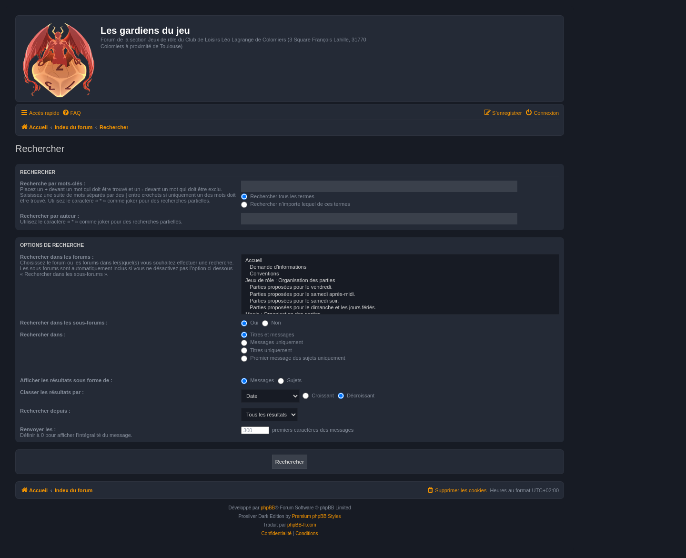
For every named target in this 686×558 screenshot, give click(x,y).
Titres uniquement (266, 350)
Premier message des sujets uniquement (293, 358)
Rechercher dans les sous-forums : (64, 322)
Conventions (400, 274)
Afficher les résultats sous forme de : (66, 380)
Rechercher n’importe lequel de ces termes (295, 204)
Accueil (400, 260)
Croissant (318, 395)
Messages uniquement (272, 342)
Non (271, 322)
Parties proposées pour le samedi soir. (400, 301)
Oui (249, 322)
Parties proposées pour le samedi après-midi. (400, 294)
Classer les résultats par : (52, 392)
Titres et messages (267, 334)
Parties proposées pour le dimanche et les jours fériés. (400, 307)
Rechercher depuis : (45, 411)
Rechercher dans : (43, 334)
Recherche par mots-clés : (53, 183)
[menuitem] (71, 113)
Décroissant (356, 395)
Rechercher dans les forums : (57, 257)
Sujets (290, 380)
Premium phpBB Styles (316, 516)
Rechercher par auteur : (49, 216)
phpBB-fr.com (301, 525)
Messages (257, 380)
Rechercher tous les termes (277, 196)
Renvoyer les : (38, 429)
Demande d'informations (400, 267)
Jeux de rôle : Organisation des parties (400, 280)
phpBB (268, 507)
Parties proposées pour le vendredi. (400, 287)
